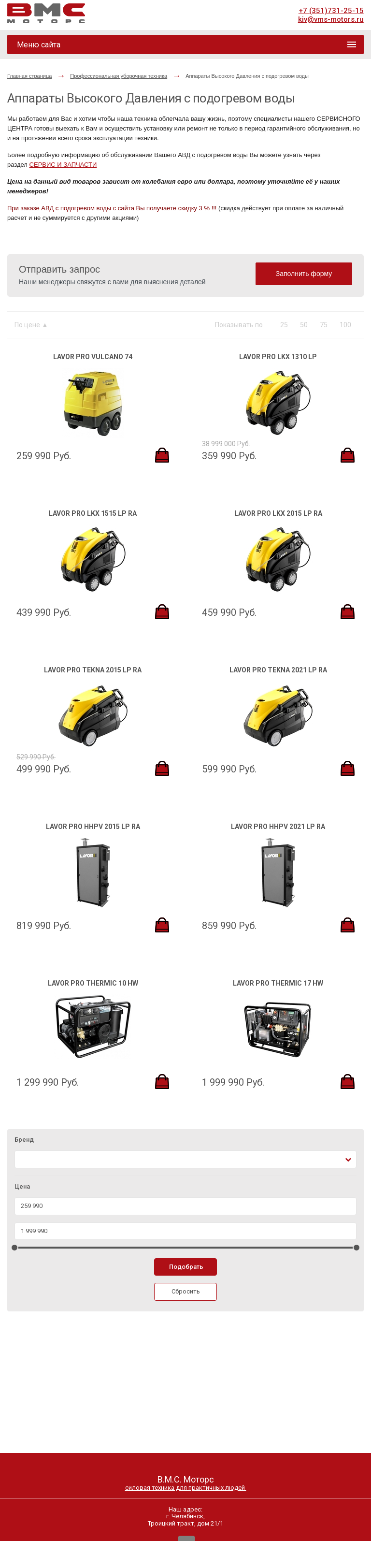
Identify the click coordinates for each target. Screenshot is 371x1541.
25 (284, 325)
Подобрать (186, 1266)
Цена (22, 1186)
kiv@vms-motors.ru (331, 19)
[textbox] (23, 1159)
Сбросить (185, 1291)
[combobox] (185, 1159)
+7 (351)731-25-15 (331, 10)
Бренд (24, 1139)
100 (345, 325)
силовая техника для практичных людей (185, 1487)
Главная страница (29, 76)
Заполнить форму (304, 273)
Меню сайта (38, 44)
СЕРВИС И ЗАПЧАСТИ (63, 164)
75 (324, 325)
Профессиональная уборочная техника (118, 76)
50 (304, 325)
